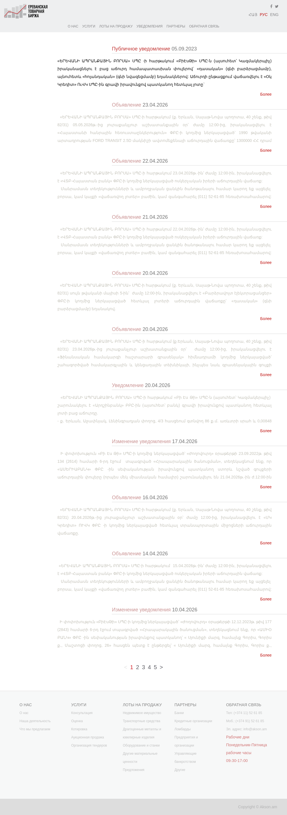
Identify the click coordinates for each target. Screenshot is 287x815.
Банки (179, 713)
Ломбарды (183, 729)
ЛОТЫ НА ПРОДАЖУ (116, 26)
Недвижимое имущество (142, 713)
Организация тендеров (89, 745)
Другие (180, 770)
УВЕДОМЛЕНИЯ (149, 26)
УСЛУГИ (88, 26)
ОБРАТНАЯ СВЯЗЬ (204, 26)
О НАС (73, 26)
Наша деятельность (35, 721)
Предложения (133, 770)
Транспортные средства (141, 721)
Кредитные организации (193, 721)
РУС (264, 14)
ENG (274, 14)
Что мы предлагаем (35, 729)
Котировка (79, 729)
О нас (24, 713)
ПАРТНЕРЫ (175, 26)
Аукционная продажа (87, 737)
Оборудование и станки (141, 745)
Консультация (81, 713)
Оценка (77, 721)
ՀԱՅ (253, 14)
